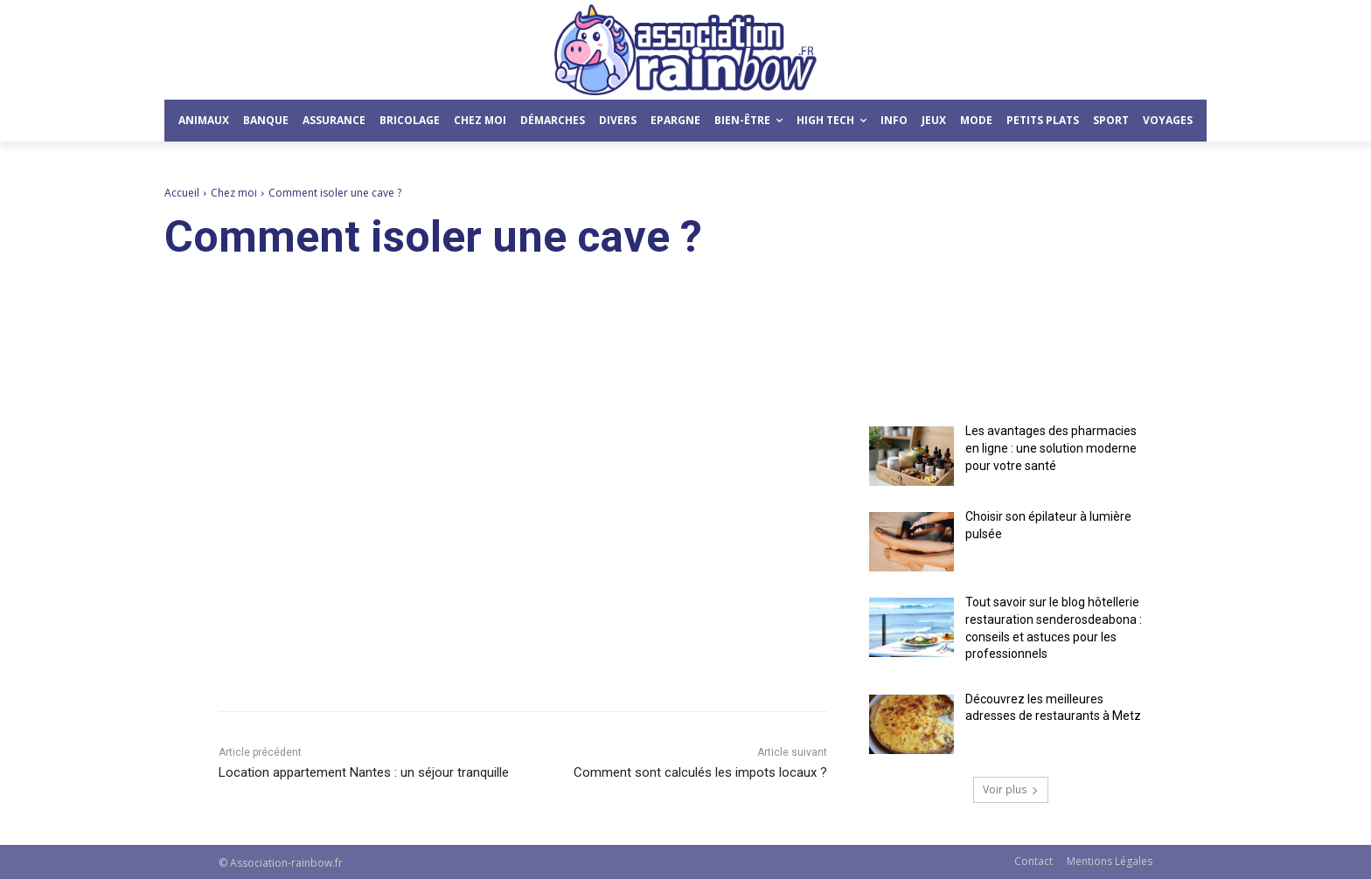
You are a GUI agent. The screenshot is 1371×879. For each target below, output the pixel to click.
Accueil (181, 192)
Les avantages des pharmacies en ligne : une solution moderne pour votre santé (1051, 448)
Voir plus (1011, 789)
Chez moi (234, 192)
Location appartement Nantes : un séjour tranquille (364, 772)
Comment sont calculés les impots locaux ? (700, 772)
